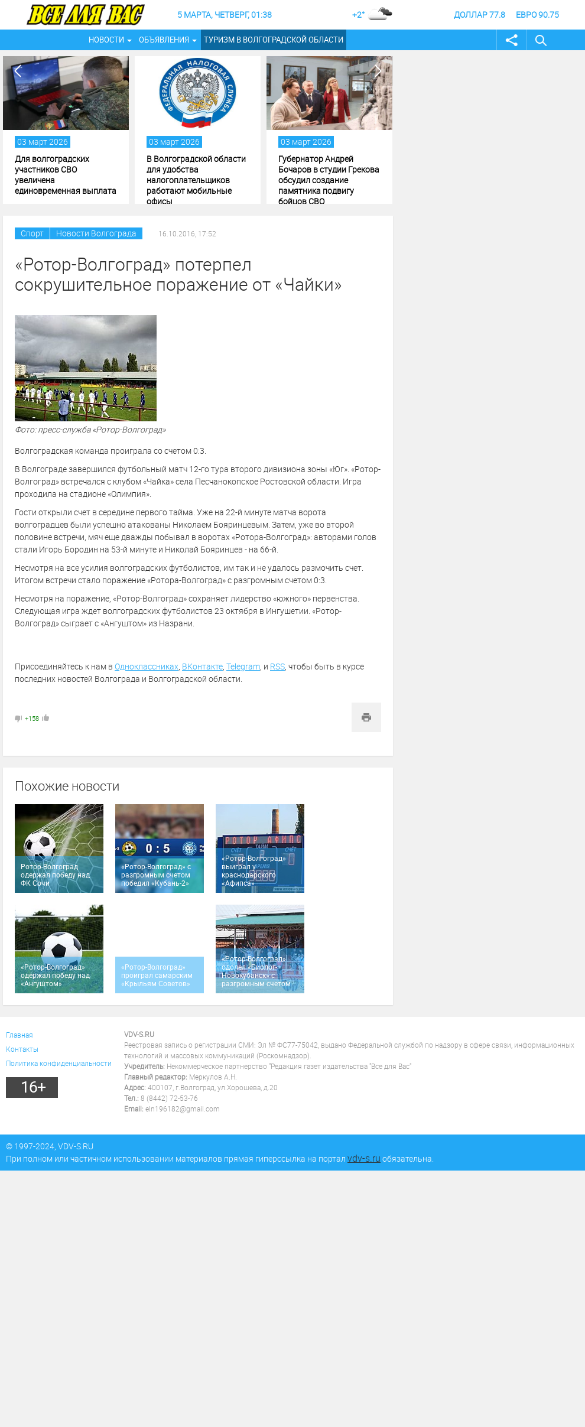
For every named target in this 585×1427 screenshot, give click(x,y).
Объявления (164, 39)
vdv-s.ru (364, 1158)
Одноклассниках (146, 666)
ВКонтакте (202, 666)
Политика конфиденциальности (59, 1063)
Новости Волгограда (96, 233)
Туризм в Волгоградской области (273, 39)
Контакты (22, 1049)
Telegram (243, 666)
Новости (106, 39)
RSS (277, 666)
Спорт (32, 233)
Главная (19, 1034)
